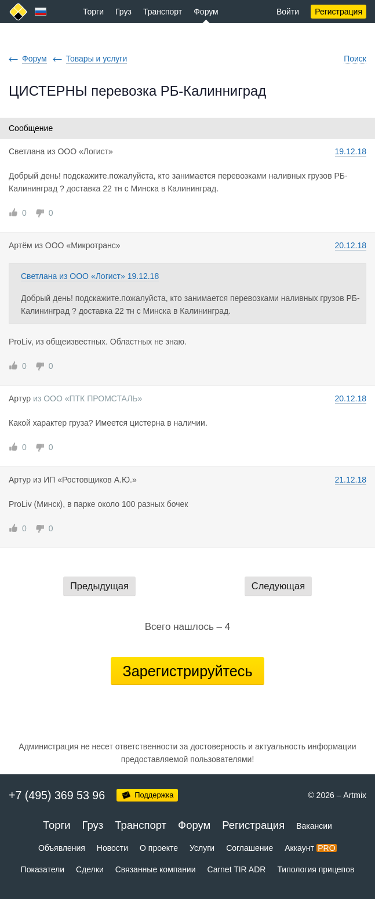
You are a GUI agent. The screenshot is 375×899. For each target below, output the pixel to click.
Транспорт (162, 11)
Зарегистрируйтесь (187, 671)
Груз (123, 11)
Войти (287, 11)
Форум (206, 11)
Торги (93, 11)
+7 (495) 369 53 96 (57, 795)
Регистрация (338, 11)
